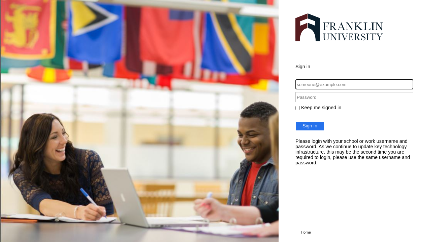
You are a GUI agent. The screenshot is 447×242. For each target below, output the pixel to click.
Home (306, 232)
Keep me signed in (321, 107)
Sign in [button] (309, 125)
